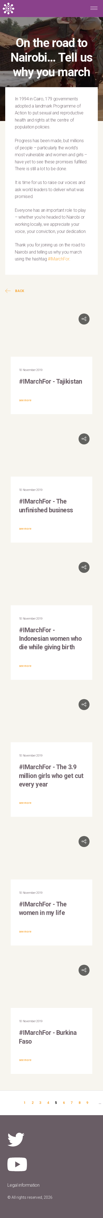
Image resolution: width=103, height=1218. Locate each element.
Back (14, 291)
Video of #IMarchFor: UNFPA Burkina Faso (52, 985)
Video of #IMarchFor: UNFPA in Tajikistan (52, 334)
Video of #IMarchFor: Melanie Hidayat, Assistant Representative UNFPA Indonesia (52, 582)
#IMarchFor (58, 259)
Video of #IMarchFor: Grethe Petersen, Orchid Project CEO (52, 719)
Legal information (23, 1185)
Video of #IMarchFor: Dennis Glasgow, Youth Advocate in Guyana (52, 856)
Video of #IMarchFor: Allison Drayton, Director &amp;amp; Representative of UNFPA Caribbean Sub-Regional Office (52, 454)
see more (25, 400)
